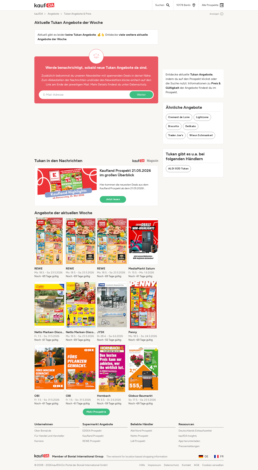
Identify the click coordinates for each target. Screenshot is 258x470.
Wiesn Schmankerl (201, 135)
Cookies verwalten (213, 465)
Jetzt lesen (113, 199)
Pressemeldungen (189, 446)
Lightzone (202, 117)
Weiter (141, 94)
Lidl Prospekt (137, 441)
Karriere (39, 441)
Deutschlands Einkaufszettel (195, 430)
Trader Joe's (175, 135)
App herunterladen (189, 441)
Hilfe (142, 465)
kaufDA (38, 14)
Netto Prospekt (139, 435)
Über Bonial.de (42, 430)
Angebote (53, 14)
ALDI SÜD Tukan (178, 168)
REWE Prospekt (91, 441)
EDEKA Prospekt (91, 430)
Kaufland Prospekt (92, 435)
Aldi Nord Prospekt (141, 430)
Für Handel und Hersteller (49, 435)
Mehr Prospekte (96, 411)
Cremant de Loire (179, 117)
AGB (196, 465)
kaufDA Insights (188, 435)
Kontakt (186, 465)
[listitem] (49, 248)
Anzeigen (217, 14)
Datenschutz (138, 84)
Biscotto (173, 126)
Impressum (154, 465)
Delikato (190, 126)
